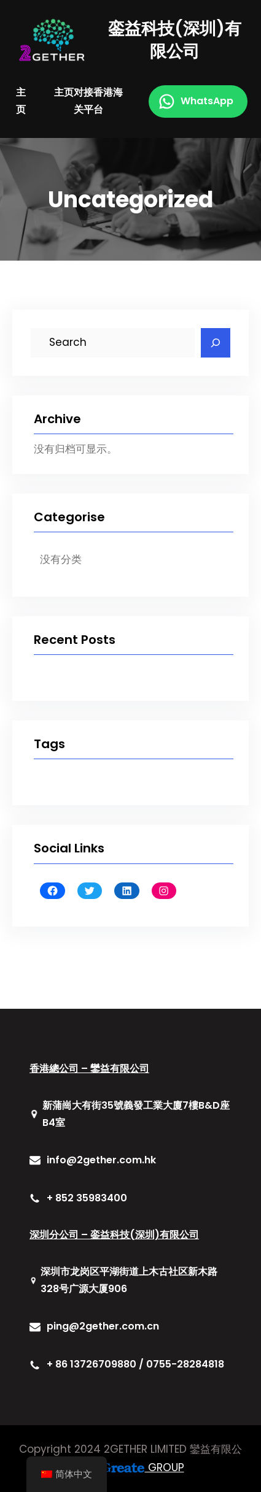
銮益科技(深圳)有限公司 (174, 40)
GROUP (142, 1467)
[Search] (215, 343)
